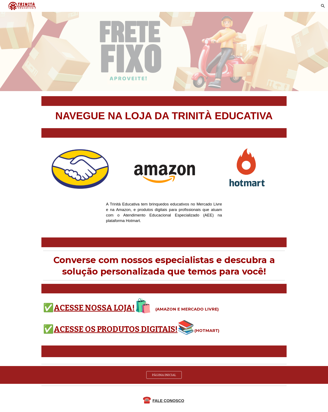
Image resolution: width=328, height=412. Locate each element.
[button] (323, 6)
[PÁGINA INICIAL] (164, 375)
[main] (163, 117)
